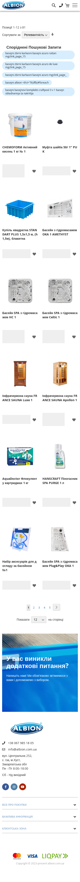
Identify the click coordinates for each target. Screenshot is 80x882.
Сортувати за (11, 35)
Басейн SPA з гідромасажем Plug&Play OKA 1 (60, 563)
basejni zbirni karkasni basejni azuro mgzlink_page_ (35, 74)
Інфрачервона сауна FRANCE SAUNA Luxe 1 (19, 398)
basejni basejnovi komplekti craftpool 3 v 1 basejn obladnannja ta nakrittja (34, 91)
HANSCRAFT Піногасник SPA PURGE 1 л (59, 481)
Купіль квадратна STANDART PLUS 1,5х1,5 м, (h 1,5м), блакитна (20, 234)
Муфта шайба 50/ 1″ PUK (59, 149)
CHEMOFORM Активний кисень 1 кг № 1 (19, 149)
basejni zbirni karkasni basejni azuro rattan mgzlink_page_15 (30, 54)
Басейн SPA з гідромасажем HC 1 (20, 315)
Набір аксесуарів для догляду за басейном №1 (19, 565)
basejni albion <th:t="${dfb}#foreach (27, 82)
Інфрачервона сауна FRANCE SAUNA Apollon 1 (59, 398)
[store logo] (13, 5)
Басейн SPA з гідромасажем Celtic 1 (60, 315)
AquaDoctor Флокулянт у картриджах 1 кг (19, 481)
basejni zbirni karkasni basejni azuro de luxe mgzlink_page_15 (31, 65)
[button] (34, 171)
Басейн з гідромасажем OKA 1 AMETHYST (59, 232)
